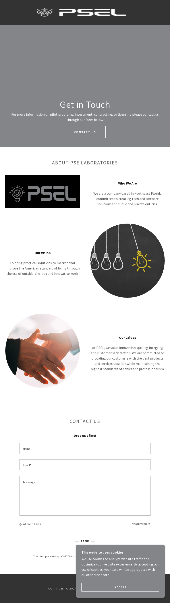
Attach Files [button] (32, 524)
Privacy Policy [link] (98, 556)
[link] (79, 12)
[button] (21, 524)
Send (85, 541)
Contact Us (85, 132)
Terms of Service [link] (121, 556)
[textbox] (85, 448)
